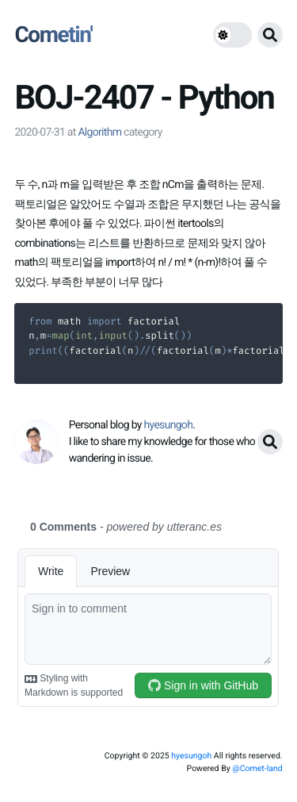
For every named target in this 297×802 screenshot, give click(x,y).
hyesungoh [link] (168, 425)
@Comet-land (257, 768)
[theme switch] (232, 35)
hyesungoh (191, 755)
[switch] (232, 35)
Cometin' (53, 34)
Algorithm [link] (99, 132)
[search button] (270, 35)
